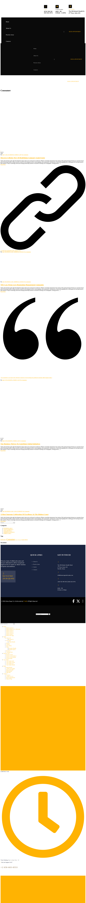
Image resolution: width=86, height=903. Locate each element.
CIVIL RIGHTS (8, 380)
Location (71, 9)
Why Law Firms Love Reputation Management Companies (22, 285)
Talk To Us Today (7, 576)
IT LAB (25, 601)
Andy (3, 154)
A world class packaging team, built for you (11, 250)
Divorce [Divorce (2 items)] (16, 539)
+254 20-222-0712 (8, 579)
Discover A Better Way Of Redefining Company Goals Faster (23, 158)
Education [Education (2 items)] (19, 539)
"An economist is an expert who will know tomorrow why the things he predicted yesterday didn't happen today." (26, 377)
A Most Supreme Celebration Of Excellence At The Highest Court (24, 514)
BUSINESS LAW (9, 251)
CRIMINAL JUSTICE (19, 251)
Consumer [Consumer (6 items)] (10, 539)
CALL (45, 9)
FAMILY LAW (17, 154)
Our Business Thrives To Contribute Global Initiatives (20, 444)
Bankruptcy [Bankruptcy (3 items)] (3, 539)
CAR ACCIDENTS (9, 154)
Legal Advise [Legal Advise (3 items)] (24, 539)
